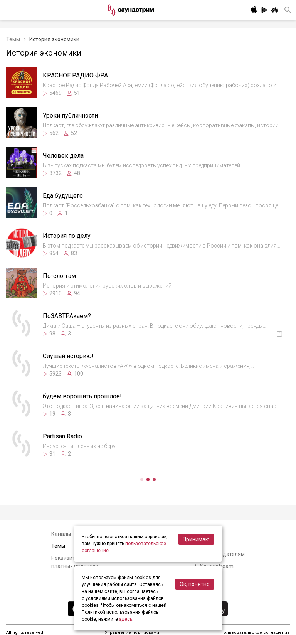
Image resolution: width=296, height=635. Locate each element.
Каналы (61, 534)
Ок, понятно (195, 584)
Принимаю (196, 539)
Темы (13, 39)
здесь (125, 619)
